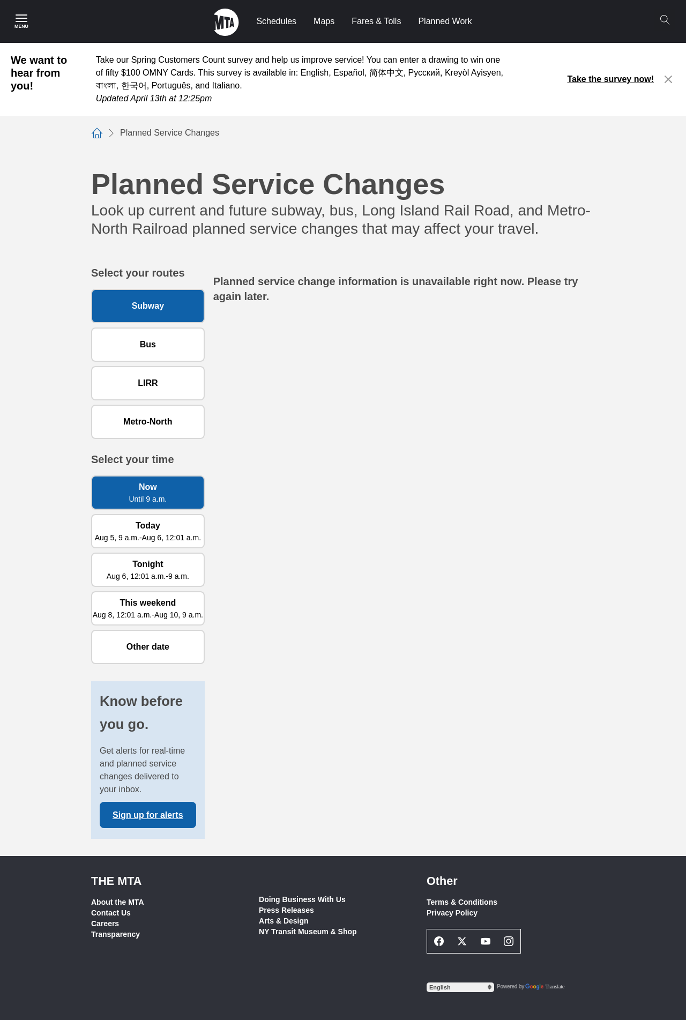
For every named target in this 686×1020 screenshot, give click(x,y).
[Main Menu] (21, 21)
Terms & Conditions (462, 902)
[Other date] (148, 647)
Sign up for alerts (148, 815)
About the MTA (117, 902)
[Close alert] (668, 79)
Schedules (276, 21)
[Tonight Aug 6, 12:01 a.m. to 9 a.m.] (148, 570)
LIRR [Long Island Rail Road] (148, 383)
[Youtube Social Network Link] (485, 941)
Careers (105, 923)
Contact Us (111, 913)
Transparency (115, 934)
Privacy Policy (452, 913)
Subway (148, 305)
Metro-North (148, 421)
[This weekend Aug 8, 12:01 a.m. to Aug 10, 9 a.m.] (148, 608)
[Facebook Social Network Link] (439, 941)
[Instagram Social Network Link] (509, 941)
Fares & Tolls (376, 21)
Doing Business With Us (302, 899)
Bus (148, 344)
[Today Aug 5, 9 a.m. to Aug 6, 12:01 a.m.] (148, 531)
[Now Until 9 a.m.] (148, 492)
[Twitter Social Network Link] (462, 941)
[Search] (664, 20)
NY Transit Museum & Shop (308, 931)
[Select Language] (460, 987)
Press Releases (286, 910)
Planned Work (445, 21)
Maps (324, 21)
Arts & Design (284, 921)
